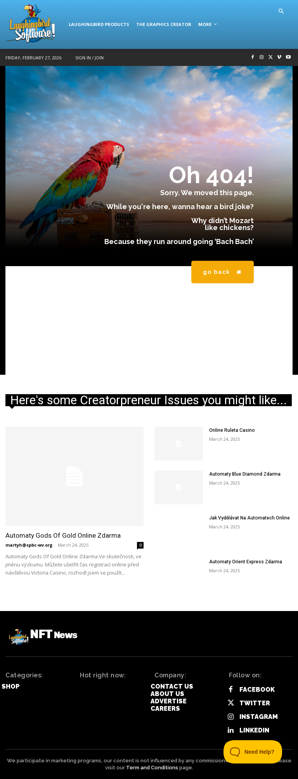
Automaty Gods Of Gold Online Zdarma (63, 535)
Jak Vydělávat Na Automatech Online (249, 518)
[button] (281, 11)
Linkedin (254, 730)
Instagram (258, 716)
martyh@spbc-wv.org (28, 545)
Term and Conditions (152, 767)
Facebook (257, 689)
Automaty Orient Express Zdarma (245, 561)
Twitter (254, 703)
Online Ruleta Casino (232, 430)
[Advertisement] (149, 320)
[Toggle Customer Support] (253, 751)
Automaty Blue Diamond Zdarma (244, 474)
